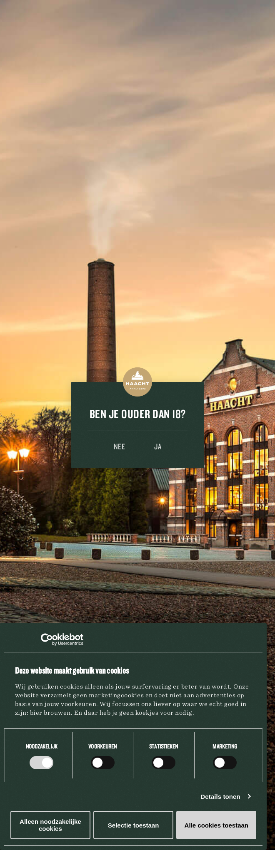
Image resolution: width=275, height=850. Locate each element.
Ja (157, 446)
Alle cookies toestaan (216, 825)
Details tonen (220, 796)
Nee (119, 446)
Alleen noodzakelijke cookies (50, 825)
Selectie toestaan (133, 825)
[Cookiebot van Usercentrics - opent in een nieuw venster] (46, 639)
